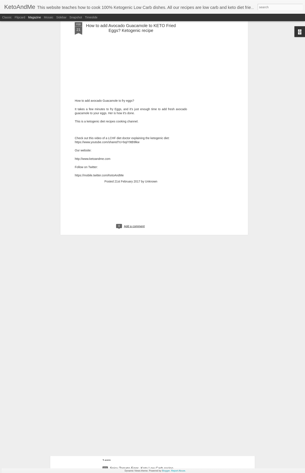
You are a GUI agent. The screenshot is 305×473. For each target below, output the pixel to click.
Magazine (34, 17)
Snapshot (75, 17)
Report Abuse (178, 470)
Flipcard (20, 17)
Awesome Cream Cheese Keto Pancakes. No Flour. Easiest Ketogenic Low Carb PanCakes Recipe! (149, 422)
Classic (7, 17)
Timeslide (91, 17)
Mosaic (48, 17)
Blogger (166, 470)
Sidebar (61, 17)
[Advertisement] (131, 174)
